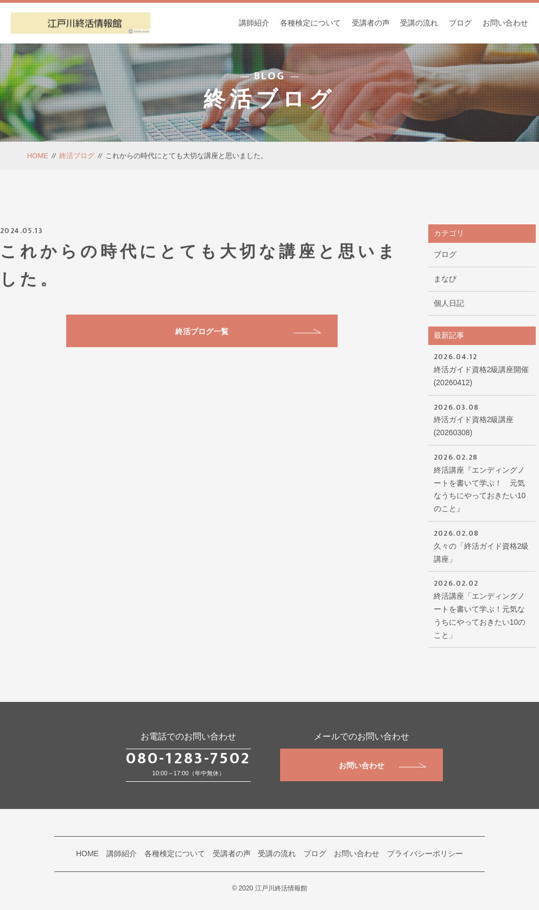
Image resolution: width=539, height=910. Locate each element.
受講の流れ (419, 22)
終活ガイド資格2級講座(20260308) (482, 419)
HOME (37, 156)
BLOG (269, 76)
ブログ (460, 22)
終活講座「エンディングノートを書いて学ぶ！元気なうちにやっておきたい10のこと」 (482, 608)
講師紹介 (254, 22)
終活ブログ (76, 156)
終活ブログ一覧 (248, 331)
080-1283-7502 (188, 758)
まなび (445, 278)
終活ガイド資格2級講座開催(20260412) (482, 368)
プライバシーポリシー (425, 853)
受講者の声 (371, 22)
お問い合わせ (505, 22)
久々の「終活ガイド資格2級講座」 (482, 545)
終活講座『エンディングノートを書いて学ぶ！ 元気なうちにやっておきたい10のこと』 (482, 482)
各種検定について (310, 22)
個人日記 (449, 303)
